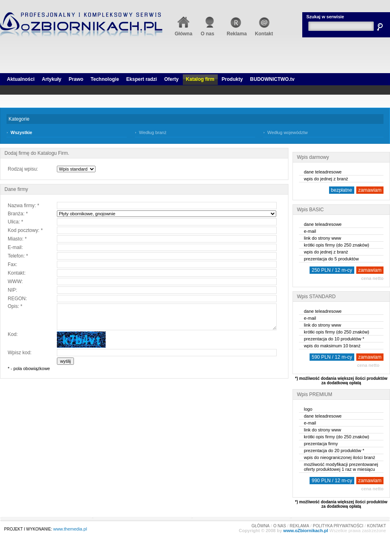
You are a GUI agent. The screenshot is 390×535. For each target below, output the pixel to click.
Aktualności (21, 79)
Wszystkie (21, 132)
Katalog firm (200, 79)
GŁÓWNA (260, 526)
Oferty (171, 79)
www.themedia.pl (70, 528)
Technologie (105, 79)
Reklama (237, 31)
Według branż (153, 132)
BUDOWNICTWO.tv (272, 79)
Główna (184, 31)
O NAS (279, 526)
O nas (210, 31)
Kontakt (264, 31)
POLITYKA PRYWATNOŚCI (338, 526)
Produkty (232, 79)
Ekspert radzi (141, 79)
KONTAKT (376, 526)
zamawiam (369, 190)
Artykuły (51, 79)
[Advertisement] (195, 61)
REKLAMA (299, 526)
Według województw (287, 132)
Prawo (76, 79)
